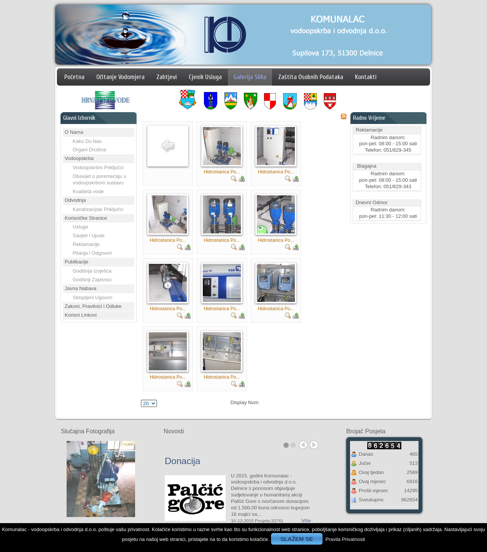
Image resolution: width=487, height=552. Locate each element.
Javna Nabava (80, 288)
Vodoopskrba (79, 158)
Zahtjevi (166, 77)
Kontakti (366, 77)
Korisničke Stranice (86, 218)
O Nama (74, 132)
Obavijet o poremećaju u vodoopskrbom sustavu (99, 179)
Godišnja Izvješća (92, 271)
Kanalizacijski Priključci (98, 209)
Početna (74, 77)
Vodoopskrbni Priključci (98, 167)
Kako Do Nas (87, 141)
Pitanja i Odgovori (92, 253)
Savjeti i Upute (89, 235)
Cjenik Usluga (205, 77)
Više (306, 520)
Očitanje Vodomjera (120, 77)
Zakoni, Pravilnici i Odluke (93, 306)
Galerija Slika (250, 77)
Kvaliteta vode (88, 191)
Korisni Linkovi (81, 315)
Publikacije (76, 262)
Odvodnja (75, 200)
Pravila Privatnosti (345, 539)
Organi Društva (89, 149)
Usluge (80, 227)
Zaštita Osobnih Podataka (310, 77)
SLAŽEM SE (296, 539)
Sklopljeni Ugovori (92, 297)
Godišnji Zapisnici (92, 279)
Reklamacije (86, 244)
